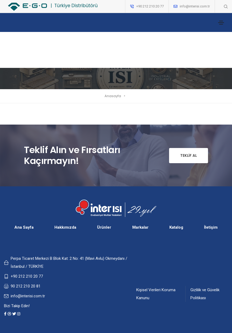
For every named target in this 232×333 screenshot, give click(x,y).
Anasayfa (113, 95)
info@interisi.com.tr (195, 6)
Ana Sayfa (24, 227)
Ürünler (104, 227)
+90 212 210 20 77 (27, 276)
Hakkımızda (65, 227)
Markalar (140, 227)
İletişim (211, 227)
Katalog (176, 227)
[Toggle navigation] (221, 22)
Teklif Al (183, 156)
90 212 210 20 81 (26, 286)
